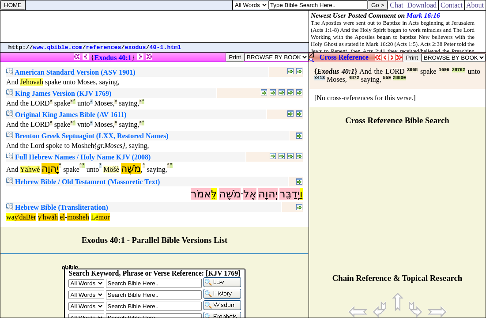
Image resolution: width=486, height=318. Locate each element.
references (103, 47)
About (475, 5)
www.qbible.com (58, 47)
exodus (135, 47)
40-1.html (165, 47)
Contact (451, 5)
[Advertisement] (154, 26)
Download (421, 5)
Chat (396, 5)
